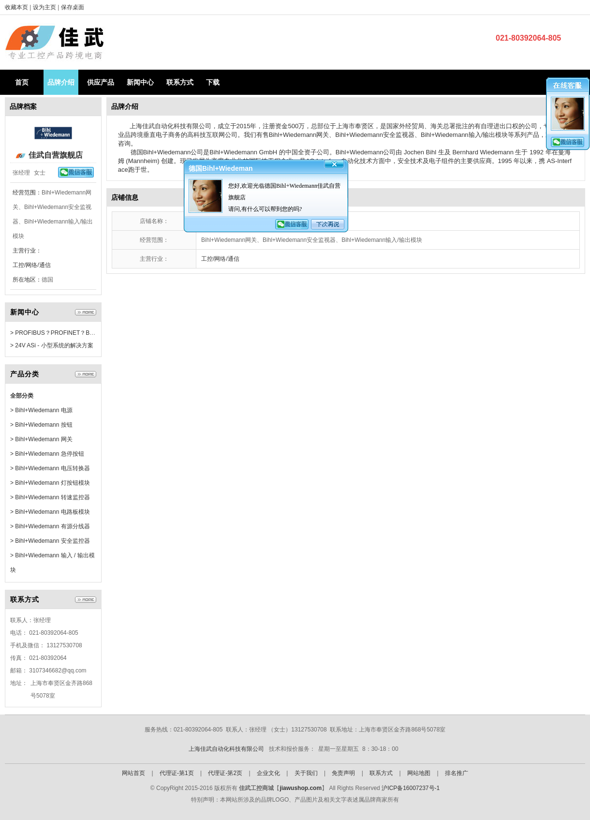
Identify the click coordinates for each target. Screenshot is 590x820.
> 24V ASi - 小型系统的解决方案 (51, 345)
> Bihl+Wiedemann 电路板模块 (50, 511)
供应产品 (100, 82)
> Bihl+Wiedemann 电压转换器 (50, 468)
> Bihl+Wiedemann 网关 (41, 439)
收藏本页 (16, 7)
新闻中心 (140, 82)
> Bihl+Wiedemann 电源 (41, 410)
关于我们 (306, 773)
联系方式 (179, 82)
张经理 (21, 172)
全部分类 (21, 395)
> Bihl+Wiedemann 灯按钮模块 (50, 482)
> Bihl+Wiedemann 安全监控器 (50, 540)
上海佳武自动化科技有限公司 (226, 748)
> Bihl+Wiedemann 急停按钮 (47, 453)
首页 (22, 82)
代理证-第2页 (225, 773)
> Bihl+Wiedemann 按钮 (41, 424)
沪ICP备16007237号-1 (411, 788)
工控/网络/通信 (32, 265)
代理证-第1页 (177, 773)
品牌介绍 (60, 82)
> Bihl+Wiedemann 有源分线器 (50, 526)
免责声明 (343, 773)
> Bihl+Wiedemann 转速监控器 (50, 497)
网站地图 (418, 773)
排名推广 (456, 773)
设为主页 (45, 7)
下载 (213, 82)
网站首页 (133, 773)
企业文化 (268, 773)
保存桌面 (72, 7)
